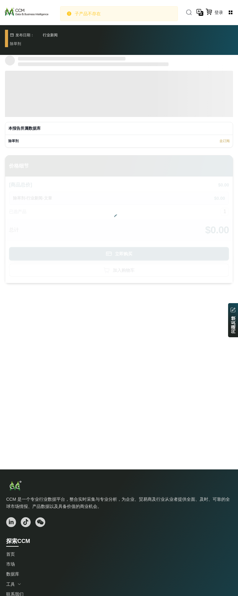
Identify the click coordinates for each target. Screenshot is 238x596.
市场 (10, 564)
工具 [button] (13, 584)
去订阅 (224, 141)
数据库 (12, 573)
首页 (10, 554)
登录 (218, 12)
